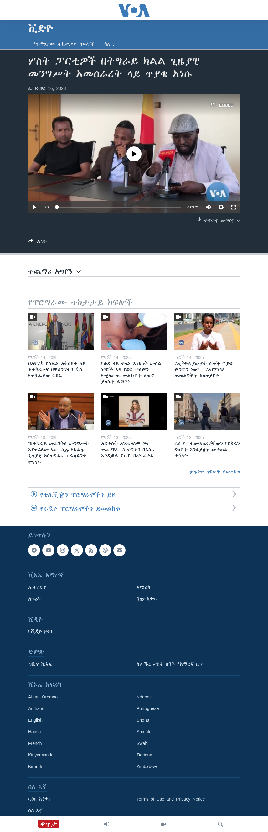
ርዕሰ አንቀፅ (39, 799)
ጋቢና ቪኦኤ (40, 664)
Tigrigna (144, 755)
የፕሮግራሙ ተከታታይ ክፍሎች (63, 44)
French (35, 743)
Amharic (36, 709)
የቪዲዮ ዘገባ (40, 632)
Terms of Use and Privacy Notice (171, 799)
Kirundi (35, 767)
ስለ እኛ (35, 811)
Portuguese (148, 709)
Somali (143, 732)
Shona (143, 720)
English (35, 720)
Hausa (34, 732)
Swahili (143, 743)
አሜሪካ (143, 588)
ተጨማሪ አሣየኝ (54, 272)
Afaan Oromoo (43, 697)
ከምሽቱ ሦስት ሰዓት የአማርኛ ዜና (170, 664)
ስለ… (109, 44)
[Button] (37, 242)
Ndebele (145, 697)
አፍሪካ (34, 599)
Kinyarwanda (41, 755)
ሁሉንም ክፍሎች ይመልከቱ (215, 471)
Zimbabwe (147, 767)
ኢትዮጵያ (37, 588)
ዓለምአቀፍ (147, 599)
